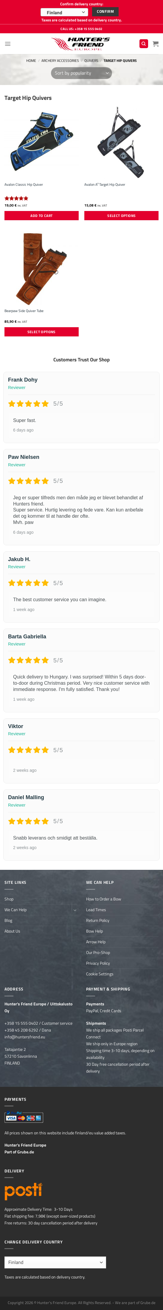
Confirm (105, 11)
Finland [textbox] (54, 12)
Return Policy (97, 920)
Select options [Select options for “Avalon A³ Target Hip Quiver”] (121, 215)
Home (31, 60)
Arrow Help (95, 942)
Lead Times (96, 909)
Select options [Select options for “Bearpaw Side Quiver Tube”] (41, 332)
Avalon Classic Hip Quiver (23, 184)
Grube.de (25, 1152)
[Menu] (7, 44)
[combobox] (64, 12)
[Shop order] (81, 73)
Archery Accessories (60, 60)
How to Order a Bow (103, 899)
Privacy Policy (98, 963)
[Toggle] (75, 910)
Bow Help (94, 931)
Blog (8, 920)
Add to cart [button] (41, 215)
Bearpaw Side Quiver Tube (24, 310)
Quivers (91, 60)
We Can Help (15, 909)
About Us (12, 931)
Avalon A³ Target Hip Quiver (104, 184)
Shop (8, 899)
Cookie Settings (100, 974)
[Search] (143, 43)
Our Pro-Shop (98, 952)
